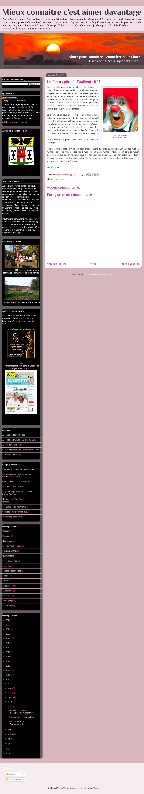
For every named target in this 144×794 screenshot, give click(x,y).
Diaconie (6, 536)
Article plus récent (56, 264)
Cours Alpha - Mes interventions (16, 482)
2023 (8, 625)
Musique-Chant (9, 551)
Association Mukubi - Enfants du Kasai (19, 440)
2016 (8, 652)
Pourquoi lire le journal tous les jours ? (19, 469)
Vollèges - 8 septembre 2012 (15, 512)
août (10, 702)
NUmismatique (8, 556)
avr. (10, 730)
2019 (8, 639)
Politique (6, 581)
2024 (8, 620)
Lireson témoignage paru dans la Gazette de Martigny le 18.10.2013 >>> (21, 366)
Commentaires (13, 779)
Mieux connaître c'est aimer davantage (71, 12)
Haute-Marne (8, 541)
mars (10, 734)
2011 (8, 675)
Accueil (93, 264)
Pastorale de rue (9, 561)
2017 (8, 648)
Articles (10, 774)
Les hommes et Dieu (11, 546)
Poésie (5, 576)
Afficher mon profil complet (14, 122)
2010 (8, 680)
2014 (8, 661)
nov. (10, 688)
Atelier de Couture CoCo (13, 445)
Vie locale (6, 606)
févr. (10, 739)
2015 (8, 657)
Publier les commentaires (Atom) (99, 274)
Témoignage (7, 601)
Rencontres (7, 591)
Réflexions (59, 179)
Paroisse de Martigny (11, 455)
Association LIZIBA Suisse (13, 435)
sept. (10, 697)
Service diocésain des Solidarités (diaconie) (21, 450)
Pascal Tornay (11, 98)
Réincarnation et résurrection (21, 717)
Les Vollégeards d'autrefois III (15, 507)
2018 (8, 643)
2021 (8, 629)
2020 (8, 634)
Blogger (96, 788)
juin (10, 706)
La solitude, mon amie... (12, 517)
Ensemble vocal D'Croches (14, 487)
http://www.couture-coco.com (21, 329)
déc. (10, 684)
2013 (8, 666)
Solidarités (7, 596)
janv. (10, 743)
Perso (5, 566)
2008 (8, 754)
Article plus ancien (130, 264)
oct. (10, 693)
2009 (8, 749)
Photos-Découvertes (11, 571)
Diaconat (6, 531)
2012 (8, 670)
